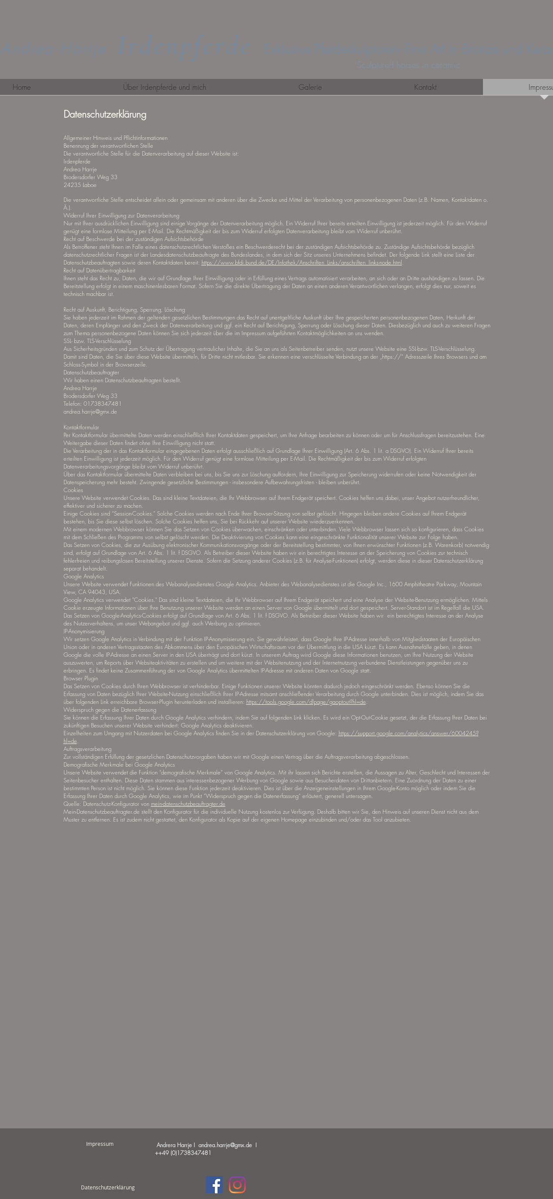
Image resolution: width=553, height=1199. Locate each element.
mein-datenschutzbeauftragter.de (188, 804)
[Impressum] (100, 1143)
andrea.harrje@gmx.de (225, 1145)
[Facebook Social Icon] (214, 1184)
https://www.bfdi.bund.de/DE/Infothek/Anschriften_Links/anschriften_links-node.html (301, 262)
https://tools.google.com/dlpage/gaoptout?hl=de (306, 702)
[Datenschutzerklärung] (108, 1187)
